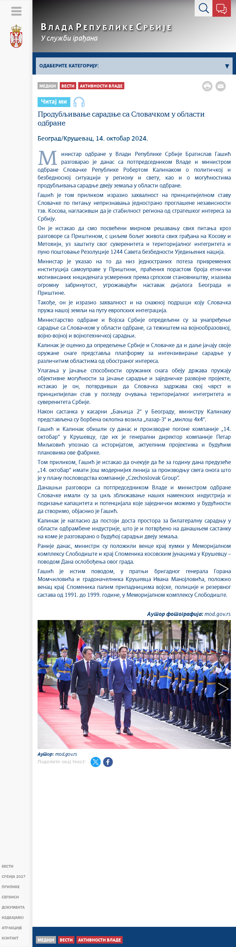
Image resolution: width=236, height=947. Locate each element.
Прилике (10, 887)
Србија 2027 (14, 877)
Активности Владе (101, 86)
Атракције (12, 928)
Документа (13, 907)
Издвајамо (13, 918)
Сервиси (10, 897)
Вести (7, 866)
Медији (47, 86)
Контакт (10, 938)
